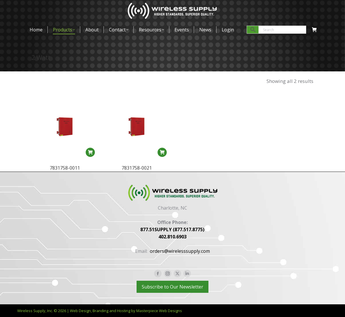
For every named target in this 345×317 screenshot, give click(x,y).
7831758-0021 (137, 168)
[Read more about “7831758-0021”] (162, 152)
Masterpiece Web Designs (159, 310)
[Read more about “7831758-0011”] (90, 152)
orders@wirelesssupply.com (180, 251)
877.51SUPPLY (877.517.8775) (172, 229)
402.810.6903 (172, 237)
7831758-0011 (65, 168)
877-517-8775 (47, 7)
